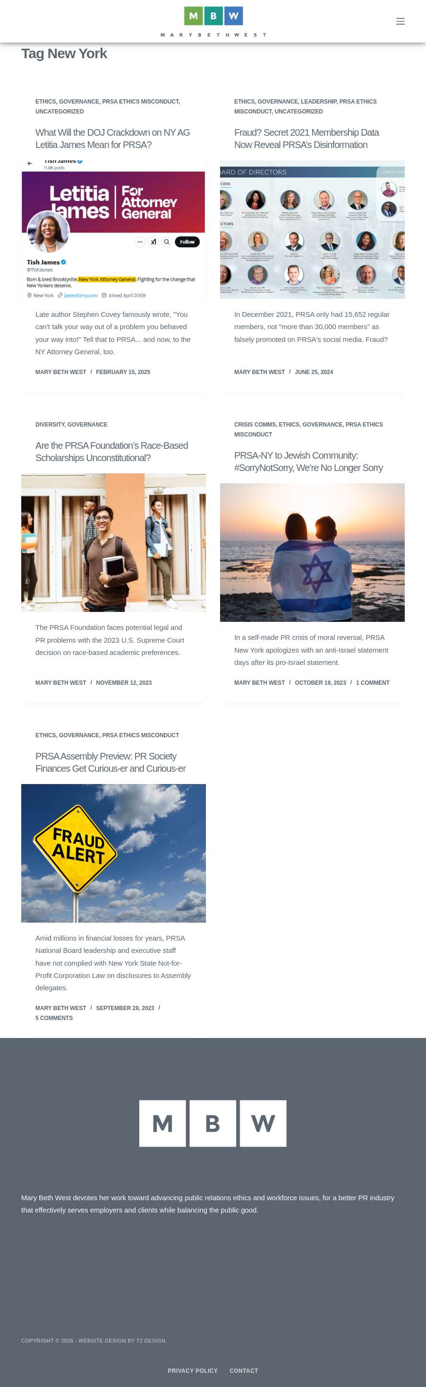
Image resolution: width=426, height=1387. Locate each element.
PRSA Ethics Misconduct (140, 101)
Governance (79, 101)
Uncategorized (59, 111)
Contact (244, 1371)
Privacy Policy (193, 1371)
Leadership (318, 101)
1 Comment (373, 683)
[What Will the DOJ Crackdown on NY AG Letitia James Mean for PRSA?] (113, 229)
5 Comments (54, 1018)
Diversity (49, 424)
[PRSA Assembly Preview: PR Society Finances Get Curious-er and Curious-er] (113, 853)
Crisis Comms (255, 424)
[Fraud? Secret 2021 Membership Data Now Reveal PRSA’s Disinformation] (312, 229)
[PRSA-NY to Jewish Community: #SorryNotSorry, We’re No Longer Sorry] (312, 552)
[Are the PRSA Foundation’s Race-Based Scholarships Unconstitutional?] (113, 542)
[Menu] (400, 21)
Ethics (45, 101)
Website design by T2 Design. (122, 1340)
